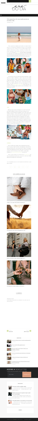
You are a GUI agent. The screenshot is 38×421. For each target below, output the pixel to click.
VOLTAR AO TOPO (27, 419)
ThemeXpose (15, 419)
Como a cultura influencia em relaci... (16, 202)
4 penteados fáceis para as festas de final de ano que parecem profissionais (20, 362)
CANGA (9, 143)
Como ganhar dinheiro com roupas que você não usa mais (22, 400)
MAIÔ (8, 74)
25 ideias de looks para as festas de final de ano (20, 357)
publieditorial (12, 17)
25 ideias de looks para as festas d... (16, 286)
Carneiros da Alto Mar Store (17, 152)
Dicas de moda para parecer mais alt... (16, 258)
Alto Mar (18, 52)
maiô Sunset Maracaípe (18, 84)
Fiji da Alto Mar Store (25, 123)
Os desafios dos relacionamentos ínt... (16, 230)
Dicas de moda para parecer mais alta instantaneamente (21, 340)
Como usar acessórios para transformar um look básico (21, 353)
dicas (8, 17)
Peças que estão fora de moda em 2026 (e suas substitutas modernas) (20, 349)
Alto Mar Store (26, 154)
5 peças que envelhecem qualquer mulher (19, 386)
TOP (8, 107)
